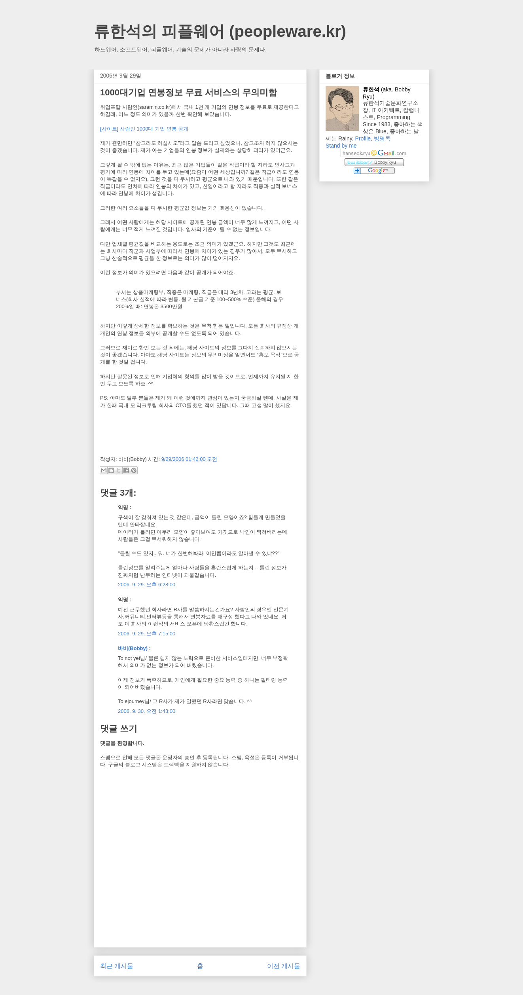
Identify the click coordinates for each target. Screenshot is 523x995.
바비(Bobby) (133, 648)
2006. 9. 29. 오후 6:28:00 (146, 585)
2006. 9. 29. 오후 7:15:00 (146, 634)
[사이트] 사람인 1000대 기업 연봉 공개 (144, 129)
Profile (363, 138)
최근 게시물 (116, 966)
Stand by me (341, 145)
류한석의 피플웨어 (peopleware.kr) (220, 31)
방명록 (382, 138)
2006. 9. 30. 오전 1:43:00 (146, 711)
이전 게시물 (283, 966)
